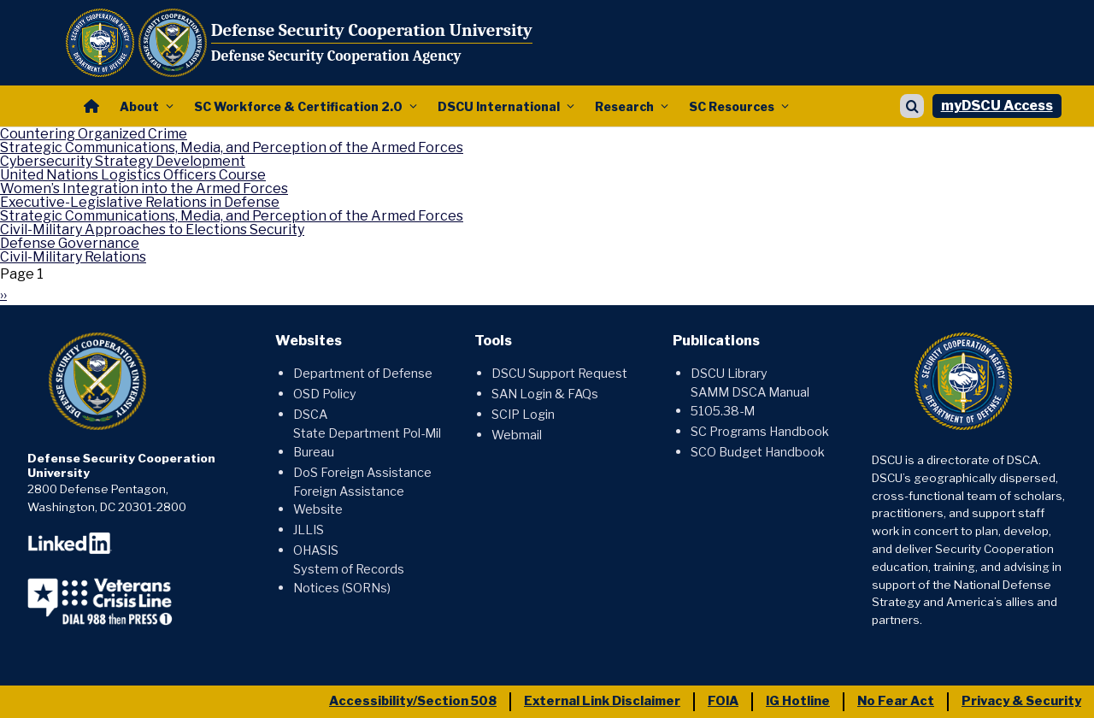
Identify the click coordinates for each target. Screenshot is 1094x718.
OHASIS (315, 550)
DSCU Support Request (559, 373)
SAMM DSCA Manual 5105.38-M (750, 402)
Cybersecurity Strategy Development (122, 161)
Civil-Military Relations (73, 257)
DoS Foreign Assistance (362, 472)
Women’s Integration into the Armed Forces (144, 188)
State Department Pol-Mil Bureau (367, 443)
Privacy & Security (1021, 701)
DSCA (310, 414)
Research (624, 106)
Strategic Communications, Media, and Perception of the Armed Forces (231, 147)
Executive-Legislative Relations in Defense (139, 202)
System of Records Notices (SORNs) (348, 579)
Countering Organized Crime (93, 134)
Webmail (516, 435)
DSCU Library (729, 373)
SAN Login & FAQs (544, 394)
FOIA (723, 701)
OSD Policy (324, 394)
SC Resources (731, 106)
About (139, 106)
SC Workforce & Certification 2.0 (298, 106)
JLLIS (308, 530)
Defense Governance (69, 243)
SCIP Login (523, 414)
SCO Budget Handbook (758, 452)
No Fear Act (895, 701)
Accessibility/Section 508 (413, 701)
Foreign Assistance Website (348, 501)
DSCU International (499, 106)
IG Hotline (798, 701)
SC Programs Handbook (760, 431)
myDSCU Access (997, 105)
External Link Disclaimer (602, 701)
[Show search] (912, 106)
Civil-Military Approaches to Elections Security (152, 229)
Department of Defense (362, 373)
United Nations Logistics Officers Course (133, 175)
